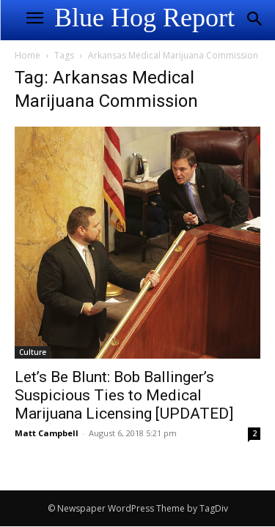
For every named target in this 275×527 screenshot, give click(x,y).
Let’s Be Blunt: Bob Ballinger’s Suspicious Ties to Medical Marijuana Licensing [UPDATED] (124, 395)
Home (27, 55)
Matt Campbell (46, 432)
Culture (32, 352)
